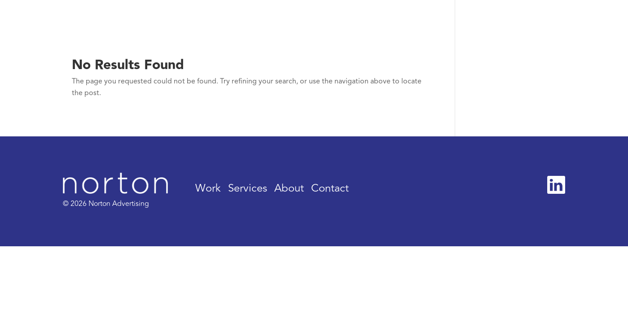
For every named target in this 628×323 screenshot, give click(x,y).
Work (208, 188)
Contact (330, 188)
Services (247, 188)
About (289, 188)
